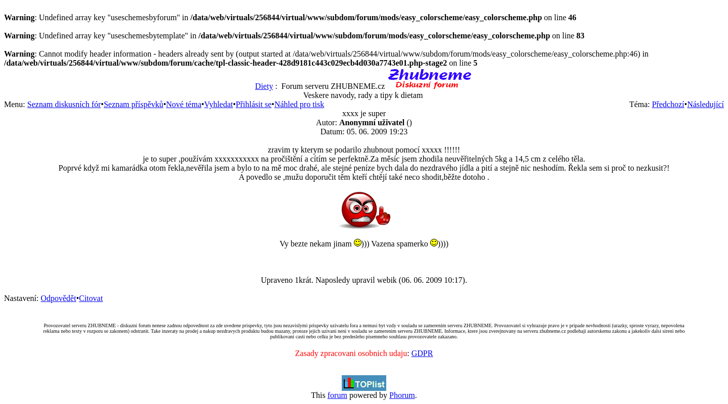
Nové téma (184, 104)
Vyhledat (218, 104)
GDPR (422, 353)
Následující (705, 104)
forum (337, 395)
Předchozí (668, 104)
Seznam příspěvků (133, 104)
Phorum (402, 395)
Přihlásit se (253, 104)
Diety (264, 86)
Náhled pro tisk (300, 104)
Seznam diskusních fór (64, 104)
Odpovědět (58, 298)
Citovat (91, 298)
